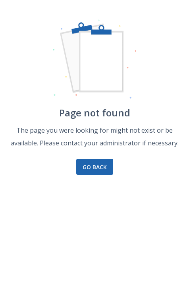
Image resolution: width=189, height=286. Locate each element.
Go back (95, 167)
